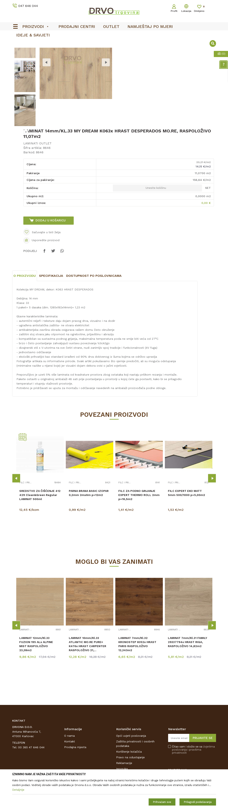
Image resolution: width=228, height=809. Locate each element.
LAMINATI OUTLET (37, 176)
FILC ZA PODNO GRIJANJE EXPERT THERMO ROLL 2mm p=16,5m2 (139, 527)
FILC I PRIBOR (25, 515)
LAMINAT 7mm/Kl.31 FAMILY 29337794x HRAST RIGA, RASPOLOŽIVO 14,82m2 (187, 674)
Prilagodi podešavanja (198, 802)
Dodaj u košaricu (51, 253)
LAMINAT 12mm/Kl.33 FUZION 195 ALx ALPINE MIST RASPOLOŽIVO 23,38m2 (36, 676)
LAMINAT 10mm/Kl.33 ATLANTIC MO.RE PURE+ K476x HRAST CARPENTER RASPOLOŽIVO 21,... (87, 676)
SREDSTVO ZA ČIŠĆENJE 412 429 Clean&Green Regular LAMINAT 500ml (40, 527)
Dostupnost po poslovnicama (94, 308)
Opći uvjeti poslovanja (131, 768)
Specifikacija (51, 308)
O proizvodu (24, 308)
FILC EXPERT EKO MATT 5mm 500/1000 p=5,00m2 (186, 525)
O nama (69, 768)
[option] (25, 75)
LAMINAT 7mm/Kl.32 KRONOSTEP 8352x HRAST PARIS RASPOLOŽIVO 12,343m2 (137, 676)
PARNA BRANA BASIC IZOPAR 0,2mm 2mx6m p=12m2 (89, 525)
